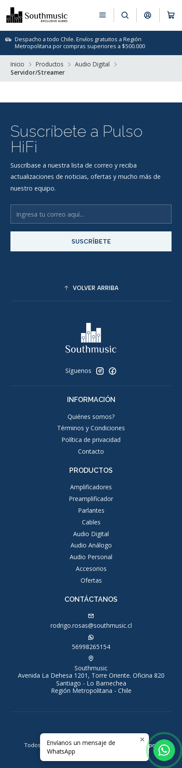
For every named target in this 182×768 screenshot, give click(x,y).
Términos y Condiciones (91, 428)
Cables (91, 522)
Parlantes (91, 510)
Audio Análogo (91, 545)
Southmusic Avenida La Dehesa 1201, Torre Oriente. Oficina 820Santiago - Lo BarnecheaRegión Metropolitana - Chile (91, 675)
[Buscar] (125, 15)
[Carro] (171, 15)
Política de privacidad (91, 439)
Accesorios (91, 568)
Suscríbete (91, 241)
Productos (50, 64)
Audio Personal (91, 557)
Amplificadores (91, 487)
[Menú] (102, 15)
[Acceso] (148, 15)
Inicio (17, 64)
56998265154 (91, 642)
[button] (91, 288)
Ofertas (91, 580)
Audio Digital (92, 64)
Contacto (91, 451)
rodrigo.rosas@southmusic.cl (91, 621)
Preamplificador (91, 498)
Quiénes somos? (91, 416)
